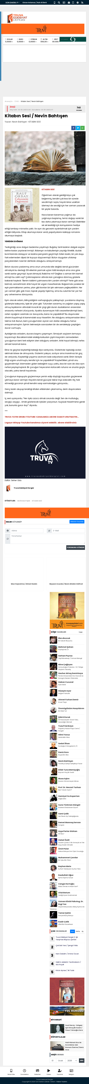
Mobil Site (11, 1072)
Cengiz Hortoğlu (66, 884)
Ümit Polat (63, 848)
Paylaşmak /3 (63, 649)
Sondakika (25, 1072)
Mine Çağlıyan (65, 664)
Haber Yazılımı (61, 1082)
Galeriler (37, 1072)
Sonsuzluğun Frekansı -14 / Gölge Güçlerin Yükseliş (70, 668)
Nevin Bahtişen (65, 761)
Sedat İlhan (64, 743)
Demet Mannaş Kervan (69, 822)
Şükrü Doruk (64, 717)
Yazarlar (60, 1072)
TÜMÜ (81, 632)
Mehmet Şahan (65, 647)
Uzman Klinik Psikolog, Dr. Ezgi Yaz (70, 903)
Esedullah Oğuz (65, 875)
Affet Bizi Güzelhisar (65, 924)
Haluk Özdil (63, 840)
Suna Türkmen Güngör (69, 805)
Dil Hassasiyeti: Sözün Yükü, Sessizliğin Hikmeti (68, 721)
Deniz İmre (63, 752)
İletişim (71, 1072)
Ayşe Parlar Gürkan (67, 831)
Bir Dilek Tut (62, 711)
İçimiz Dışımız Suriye (65, 878)
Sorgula (61, 825)
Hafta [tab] (78, 931)
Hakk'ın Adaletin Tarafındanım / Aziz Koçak (65, 963)
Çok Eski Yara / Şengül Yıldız (64, 947)
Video (49, 1072)
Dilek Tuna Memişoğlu (69, 769)
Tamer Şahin (64, 913)
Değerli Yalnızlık (64, 693)
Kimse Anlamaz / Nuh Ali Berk (35, 2)
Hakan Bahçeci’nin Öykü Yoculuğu (71, 851)
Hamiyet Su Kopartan (69, 796)
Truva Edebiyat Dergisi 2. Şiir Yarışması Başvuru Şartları (64, 939)
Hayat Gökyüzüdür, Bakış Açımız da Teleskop (67, 908)
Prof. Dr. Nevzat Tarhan (69, 787)
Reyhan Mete (64, 866)
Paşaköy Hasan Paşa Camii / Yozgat (69, 729)
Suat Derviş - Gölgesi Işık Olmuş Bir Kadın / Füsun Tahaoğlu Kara (74, 1027)
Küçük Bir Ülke (63, 755)
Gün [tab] (72, 931)
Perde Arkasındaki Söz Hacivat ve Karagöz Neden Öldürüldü (70, 677)
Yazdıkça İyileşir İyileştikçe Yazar (70, 763)
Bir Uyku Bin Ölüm (64, 860)
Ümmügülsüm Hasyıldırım (71, 708)
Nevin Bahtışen (23, 501)
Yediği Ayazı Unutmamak (67, 895)
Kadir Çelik (63, 921)
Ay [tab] (82, 931)
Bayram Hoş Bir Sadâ (66, 772)
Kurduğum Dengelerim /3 (67, 746)
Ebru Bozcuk (64, 638)
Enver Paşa (62, 702)
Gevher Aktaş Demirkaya (70, 673)
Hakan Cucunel (65, 682)
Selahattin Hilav (64, 737)
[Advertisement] (44, 79)
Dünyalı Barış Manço (65, 915)
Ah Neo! (61, 834)
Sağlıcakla (62, 799)
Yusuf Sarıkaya (65, 726)
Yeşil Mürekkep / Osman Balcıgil (70, 658)
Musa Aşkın (63, 778)
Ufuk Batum (64, 892)
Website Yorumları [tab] (76, 522)
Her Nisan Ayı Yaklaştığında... (68, 816)
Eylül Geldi (62, 685)
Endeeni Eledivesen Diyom (68, 807)
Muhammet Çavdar (68, 857)
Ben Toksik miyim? (65, 790)
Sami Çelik (63, 813)
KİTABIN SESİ (37, 501)
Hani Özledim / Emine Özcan (64, 955)
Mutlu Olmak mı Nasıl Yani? (68, 886)
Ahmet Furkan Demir (68, 699)
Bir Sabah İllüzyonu (65, 641)
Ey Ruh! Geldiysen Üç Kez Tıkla (69, 869)
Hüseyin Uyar (64, 691)
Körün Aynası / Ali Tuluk (62, 972)
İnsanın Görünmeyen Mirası (68, 781)
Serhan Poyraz (65, 655)
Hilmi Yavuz (64, 734)
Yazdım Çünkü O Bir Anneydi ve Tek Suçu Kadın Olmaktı (71, 843)
